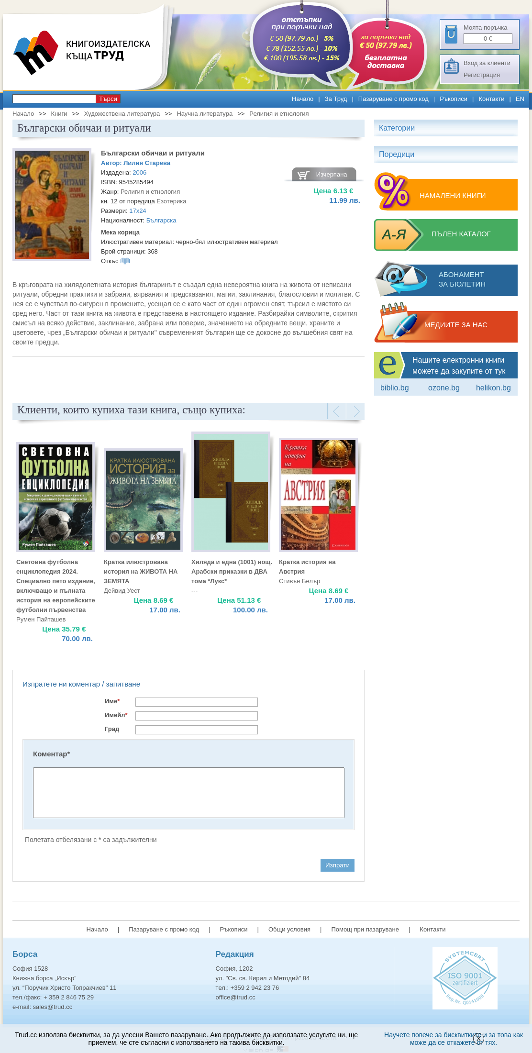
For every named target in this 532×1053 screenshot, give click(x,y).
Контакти (491, 98)
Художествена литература (122, 113)
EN (520, 98)
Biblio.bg (394, 388)
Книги (59, 113)
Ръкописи (453, 98)
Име (112, 701)
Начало (302, 98)
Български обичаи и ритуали (153, 153)
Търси (108, 98)
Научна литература (205, 113)
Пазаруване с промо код (393, 98)
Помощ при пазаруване (365, 929)
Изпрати (337, 865)
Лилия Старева (146, 162)
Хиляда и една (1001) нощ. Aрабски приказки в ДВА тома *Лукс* (231, 571)
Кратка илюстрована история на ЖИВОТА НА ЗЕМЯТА (140, 571)
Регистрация (482, 74)
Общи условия (289, 929)
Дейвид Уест (122, 590)
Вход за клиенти (487, 63)
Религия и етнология (279, 113)
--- (194, 590)
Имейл (116, 715)
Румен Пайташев (41, 619)
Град (112, 728)
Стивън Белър (299, 581)
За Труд (336, 98)
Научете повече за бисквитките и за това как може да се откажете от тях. (453, 1038)
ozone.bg (444, 388)
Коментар (51, 754)
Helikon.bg (493, 388)
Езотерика (171, 201)
